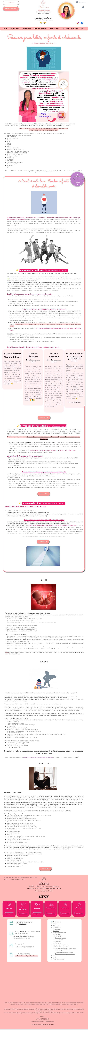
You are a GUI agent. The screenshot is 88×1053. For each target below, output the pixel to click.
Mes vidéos (56, 931)
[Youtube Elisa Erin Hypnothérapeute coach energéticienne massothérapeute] (47, 897)
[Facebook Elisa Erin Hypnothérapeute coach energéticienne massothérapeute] (42, 897)
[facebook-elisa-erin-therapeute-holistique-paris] (82, 23)
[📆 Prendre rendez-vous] (11, 8)
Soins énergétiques (60, 938)
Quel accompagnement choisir (61, 945)
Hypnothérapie (59, 936)
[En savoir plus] (9, 913)
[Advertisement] (44, 1041)
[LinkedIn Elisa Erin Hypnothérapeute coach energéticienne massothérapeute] (45, 897)
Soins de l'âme (59, 939)
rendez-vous (22, 924)
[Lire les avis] (11, 3)
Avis (54, 955)
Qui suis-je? (56, 925)
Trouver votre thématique (62, 947)
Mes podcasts (56, 929)
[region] (12, 369)
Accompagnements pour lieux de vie (65, 954)
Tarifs (54, 957)
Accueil (55, 924)
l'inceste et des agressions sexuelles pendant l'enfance (38, 757)
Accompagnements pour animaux (64, 952)
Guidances (58, 941)
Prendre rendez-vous (58, 959)
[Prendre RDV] (44, 418)
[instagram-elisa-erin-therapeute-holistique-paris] (77, 23)
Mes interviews (57, 927)
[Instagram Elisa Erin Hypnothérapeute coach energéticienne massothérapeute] (40, 897)
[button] (83, 7)
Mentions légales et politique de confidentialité (42, 1021)
